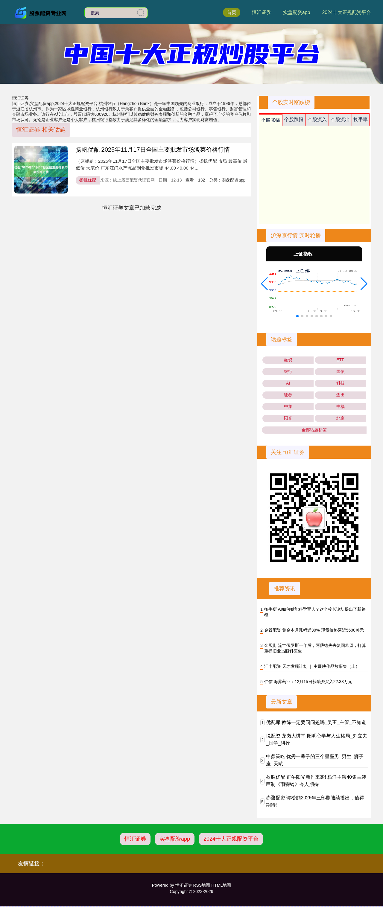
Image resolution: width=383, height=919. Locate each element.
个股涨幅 (270, 120)
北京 (340, 418)
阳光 (288, 418)
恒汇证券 (261, 12)
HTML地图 (221, 885)
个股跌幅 (293, 119)
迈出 (340, 394)
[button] (264, 283)
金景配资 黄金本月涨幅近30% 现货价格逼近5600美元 (314, 630)
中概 (340, 406)
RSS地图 (201, 885)
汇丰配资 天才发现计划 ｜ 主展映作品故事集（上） (312, 666)
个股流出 (340, 119)
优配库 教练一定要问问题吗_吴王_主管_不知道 (316, 722)
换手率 (360, 119)
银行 (288, 371)
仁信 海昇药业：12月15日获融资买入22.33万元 (308, 681)
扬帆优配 (87, 180)
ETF (340, 359)
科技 (340, 383)
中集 (288, 406)
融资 (288, 359)
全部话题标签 (314, 429)
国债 (340, 371)
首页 (231, 12)
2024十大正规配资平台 (346, 12)
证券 (288, 394)
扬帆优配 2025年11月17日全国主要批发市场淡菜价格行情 (153, 149)
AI (288, 383)
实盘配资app (296, 12)
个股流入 (317, 119)
